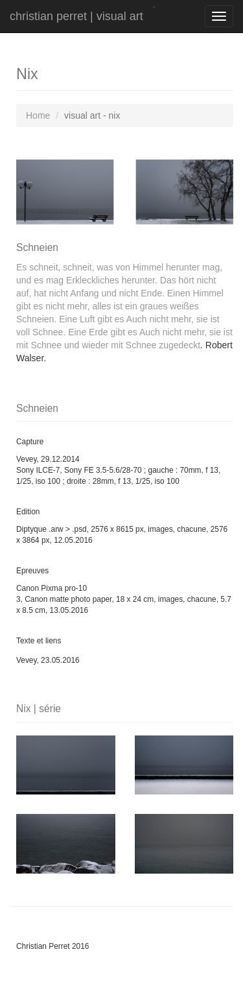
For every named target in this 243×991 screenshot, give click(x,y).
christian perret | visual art (76, 16)
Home (38, 115)
